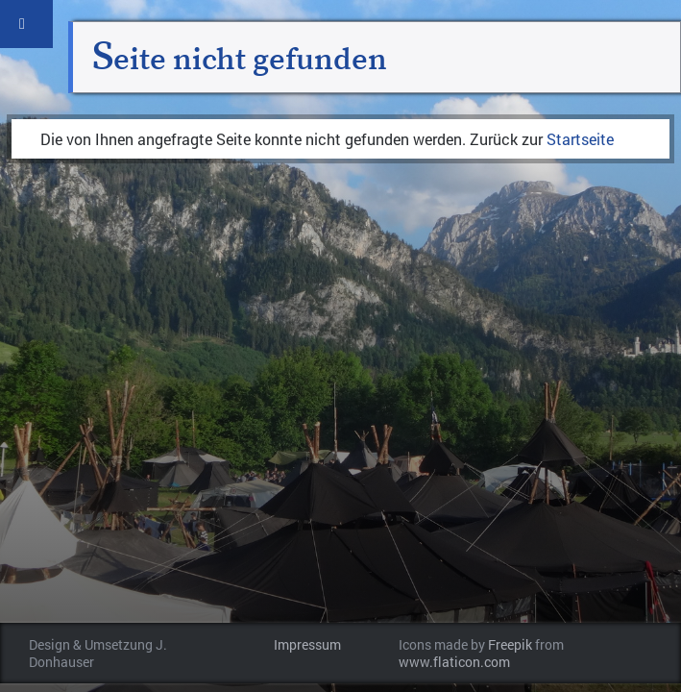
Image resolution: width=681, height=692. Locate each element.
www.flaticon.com (454, 662)
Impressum (307, 645)
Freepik (510, 645)
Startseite (580, 139)
